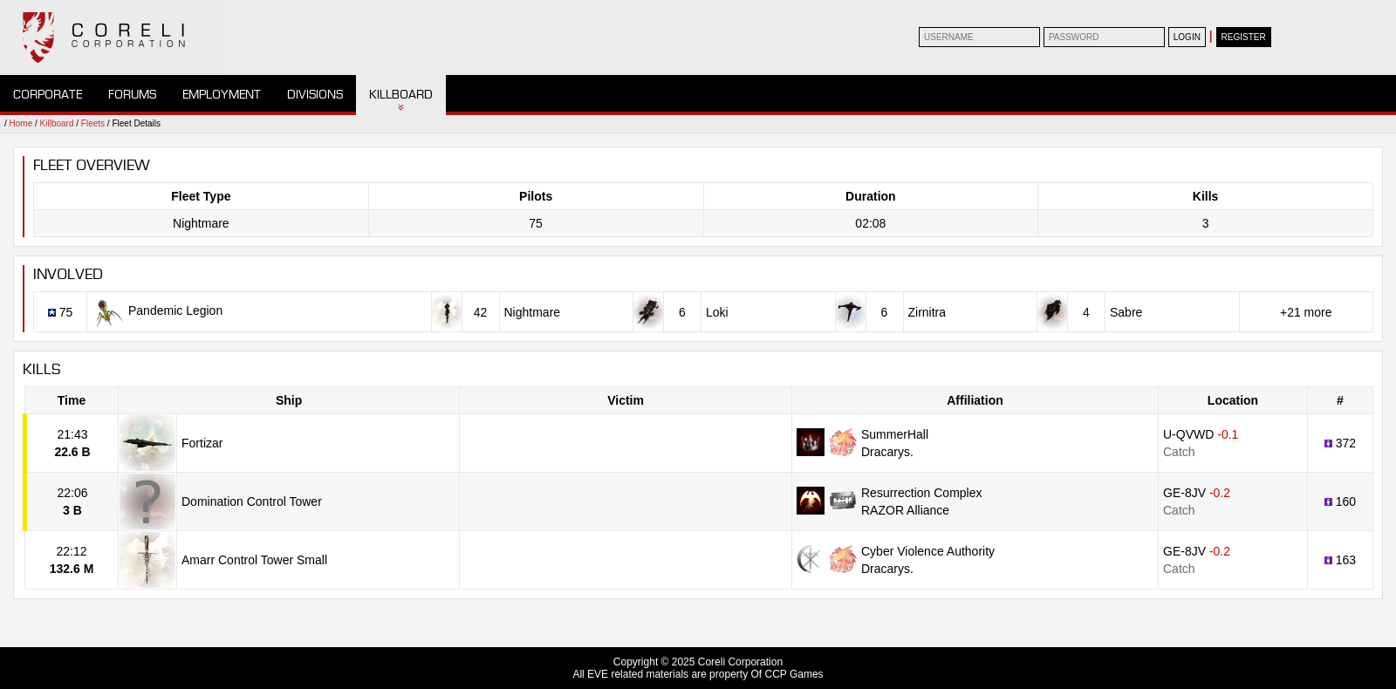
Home (21, 123)
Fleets (93, 123)
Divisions (315, 94)
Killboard (401, 94)
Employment (221, 94)
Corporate (47, 94)
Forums (132, 94)
